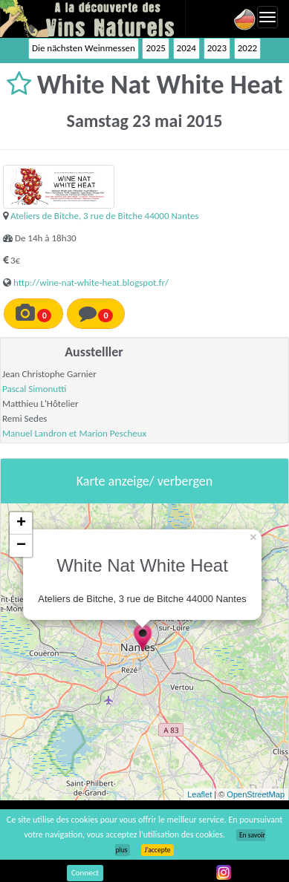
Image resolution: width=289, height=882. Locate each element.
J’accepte (157, 850)
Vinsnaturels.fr (93, 18)
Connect (85, 873)
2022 (247, 47)
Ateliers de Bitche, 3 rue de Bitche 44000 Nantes (104, 215)
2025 (155, 47)
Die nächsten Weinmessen (83, 47)
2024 (186, 47)
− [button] (21, 546)
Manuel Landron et (40, 433)
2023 (217, 47)
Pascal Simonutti (34, 388)
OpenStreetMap (256, 794)
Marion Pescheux (112, 433)
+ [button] (21, 523)
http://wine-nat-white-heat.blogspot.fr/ (91, 282)
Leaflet (199, 794)
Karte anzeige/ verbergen (144, 481)
